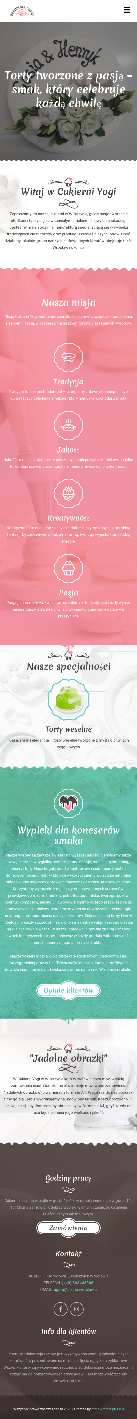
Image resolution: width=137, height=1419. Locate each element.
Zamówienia (68, 1228)
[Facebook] (61, 1309)
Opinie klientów (68, 990)
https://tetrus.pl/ (104, 1409)
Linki (120, 1409)
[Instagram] (77, 1309)
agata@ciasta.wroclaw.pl (76, 1289)
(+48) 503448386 (77, 1282)
